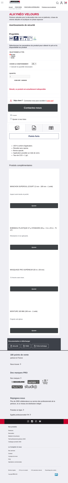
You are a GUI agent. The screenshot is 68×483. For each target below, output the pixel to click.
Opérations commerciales (15, 462)
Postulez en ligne (17, 410)
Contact (10, 453)
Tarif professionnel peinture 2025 (17, 439)
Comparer (13, 115)
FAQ (9, 459)
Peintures (10, 430)
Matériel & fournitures (14, 436)
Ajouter (34, 206)
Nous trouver (15, 364)
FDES (26, 346)
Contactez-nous (33, 107)
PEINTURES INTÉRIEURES (31, 7)
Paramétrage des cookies (50, 470)
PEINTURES (18, 7)
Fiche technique (40, 346)
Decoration (11, 433)
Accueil (11, 7)
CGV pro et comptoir (23, 470)
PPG (14, 474)
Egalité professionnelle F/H (20, 415)
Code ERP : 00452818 (20, 80)
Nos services (11, 450)
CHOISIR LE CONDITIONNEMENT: (19, 64)
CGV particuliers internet (36, 470)
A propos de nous (13, 456)
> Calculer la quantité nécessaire (21, 67)
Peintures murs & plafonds (49, 7)
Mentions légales (12, 470)
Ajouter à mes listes (18, 119)
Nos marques (16, 378)
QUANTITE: (13, 73)
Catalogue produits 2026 (14, 442)
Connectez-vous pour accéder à (38, 101)
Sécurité (14, 346)
